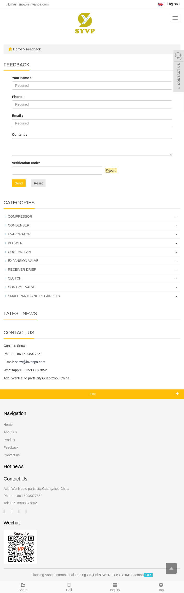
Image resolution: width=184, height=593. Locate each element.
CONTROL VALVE (21, 287)
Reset (38, 183)
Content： (20, 134)
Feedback (11, 447)
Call (69, 586)
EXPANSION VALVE (23, 261)
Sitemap (137, 575)
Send (19, 183)
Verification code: (26, 163)
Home (17, 49)
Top (161, 586)
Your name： (22, 78)
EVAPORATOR (19, 234)
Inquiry (115, 586)
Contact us (12, 455)
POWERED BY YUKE (114, 575)
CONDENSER (18, 225)
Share (23, 586)
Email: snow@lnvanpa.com (27, 4)
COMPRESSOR (20, 216)
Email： (18, 116)
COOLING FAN (19, 252)
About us (10, 432)
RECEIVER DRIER (22, 269)
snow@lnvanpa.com (30, 362)
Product (9, 440)
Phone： (19, 97)
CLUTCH (15, 278)
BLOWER (15, 243)
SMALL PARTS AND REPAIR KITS (34, 296)
